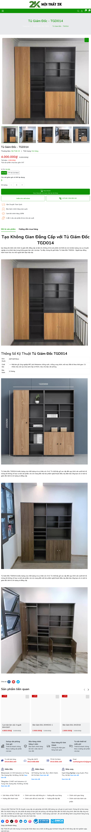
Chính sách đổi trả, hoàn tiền (34, 790)
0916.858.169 (10, 753)
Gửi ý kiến (8, 827)
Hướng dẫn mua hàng (54, 786)
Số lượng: (4, 185)
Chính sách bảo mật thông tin (35, 786)
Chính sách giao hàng (76, 786)
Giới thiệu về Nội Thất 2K (11, 786)
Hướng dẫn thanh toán (10, 790)
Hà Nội (4, 173)
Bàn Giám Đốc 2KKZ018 (72, 716)
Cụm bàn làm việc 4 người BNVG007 (12, 717)
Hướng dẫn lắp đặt (53, 790)
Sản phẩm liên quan (15, 680)
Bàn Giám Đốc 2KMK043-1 (43, 716)
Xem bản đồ (5, 777)
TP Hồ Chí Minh (13, 173)
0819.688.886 (33, 753)
